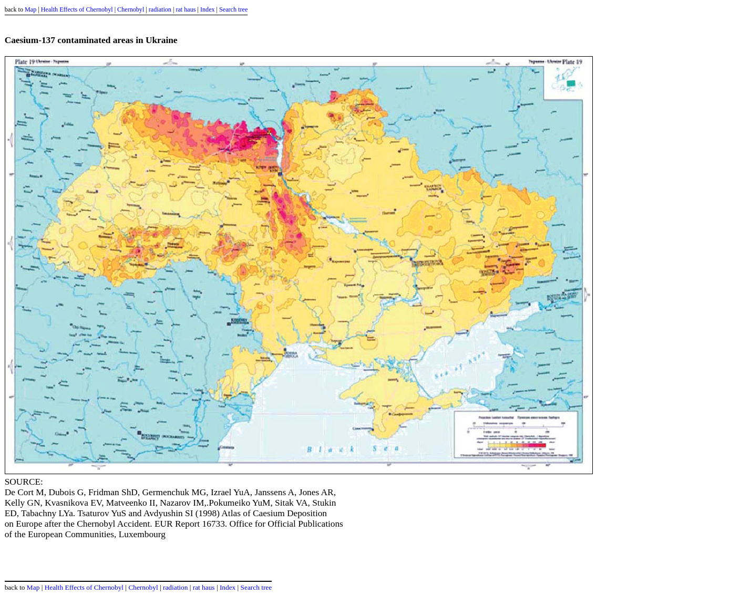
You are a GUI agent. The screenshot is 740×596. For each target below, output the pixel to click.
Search (228, 9)
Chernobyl (130, 9)
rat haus (186, 9)
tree (243, 9)
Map (30, 9)
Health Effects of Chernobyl (77, 9)
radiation (160, 9)
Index (207, 9)
